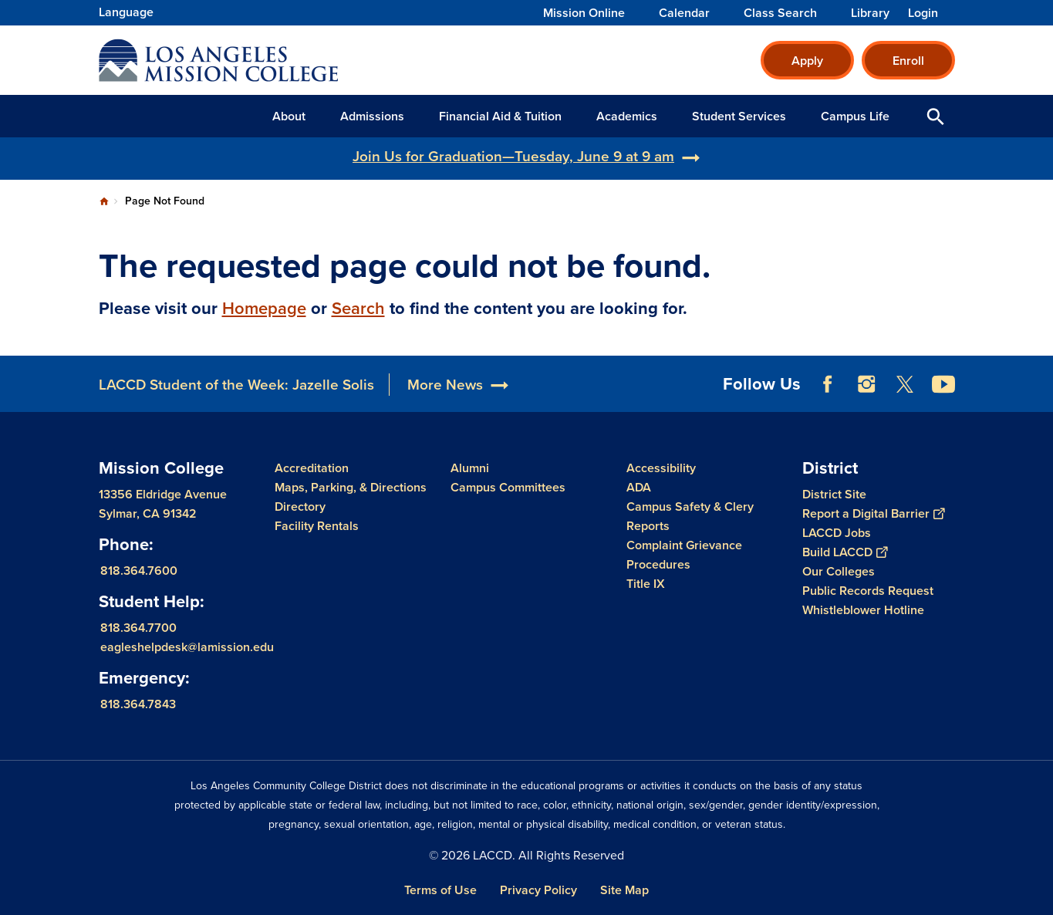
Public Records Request (867, 590)
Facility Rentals (317, 526)
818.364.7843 (138, 704)
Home (104, 201)
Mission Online (584, 13)
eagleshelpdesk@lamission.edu (187, 647)
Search (358, 308)
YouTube (943, 384)
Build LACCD (844, 552)
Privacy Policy (538, 890)
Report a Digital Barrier (873, 513)
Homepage (264, 308)
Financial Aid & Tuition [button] (500, 116)
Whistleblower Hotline (863, 610)
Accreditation (312, 468)
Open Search (935, 116)
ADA (638, 487)
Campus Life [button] (855, 116)
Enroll (908, 60)
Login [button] (923, 13)
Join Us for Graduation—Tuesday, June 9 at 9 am (513, 156)
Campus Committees (508, 487)
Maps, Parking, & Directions (351, 487)
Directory (300, 506)
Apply (807, 60)
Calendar (684, 13)
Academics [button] (626, 116)
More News (445, 384)
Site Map (624, 890)
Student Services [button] (739, 116)
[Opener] (1037, 374)
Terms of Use (440, 890)
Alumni (470, 468)
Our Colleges (838, 571)
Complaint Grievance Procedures (684, 554)
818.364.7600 (138, 570)
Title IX (645, 584)
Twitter (904, 384)
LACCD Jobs (836, 533)
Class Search (780, 13)
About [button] (288, 116)
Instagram (866, 384)
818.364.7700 (138, 627)
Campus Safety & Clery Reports (690, 516)
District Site (834, 494)
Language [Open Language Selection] (126, 12)
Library (870, 13)
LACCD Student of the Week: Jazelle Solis (236, 384)
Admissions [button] (372, 116)
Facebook (827, 384)
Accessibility (661, 468)
